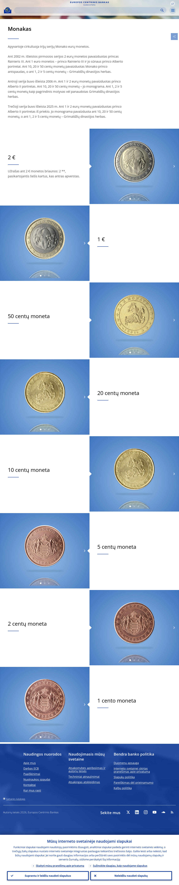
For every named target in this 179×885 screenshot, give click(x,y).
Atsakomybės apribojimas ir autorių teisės (86, 769)
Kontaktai (29, 785)
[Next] (174, 166)
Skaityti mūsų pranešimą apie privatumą (60, 865)
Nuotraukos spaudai (36, 779)
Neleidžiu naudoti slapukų (131, 875)
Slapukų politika (124, 777)
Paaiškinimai (31, 774)
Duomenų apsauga (126, 763)
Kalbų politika (123, 788)
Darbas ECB (31, 768)
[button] (172, 3)
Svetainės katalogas (15, 798)
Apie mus (29, 763)
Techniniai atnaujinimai (84, 776)
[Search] (88, 10)
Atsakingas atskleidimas (84, 782)
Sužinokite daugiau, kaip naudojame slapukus (120, 865)
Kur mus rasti (32, 790)
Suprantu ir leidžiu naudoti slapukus (48, 875)
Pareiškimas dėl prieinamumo (133, 782)
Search (162, 10)
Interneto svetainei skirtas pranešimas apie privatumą (132, 770)
